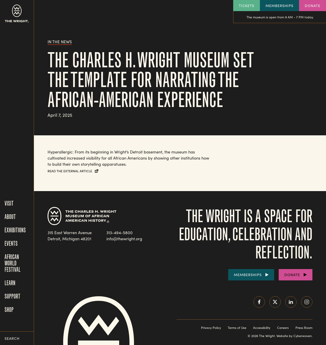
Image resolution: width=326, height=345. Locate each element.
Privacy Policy (211, 328)
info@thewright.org (124, 238)
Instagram (306, 302)
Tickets (246, 5)
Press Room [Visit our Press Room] (303, 328)
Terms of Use (237, 328)
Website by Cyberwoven (294, 336)
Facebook (259, 302)
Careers (283, 328)
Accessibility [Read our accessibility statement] (261, 328)
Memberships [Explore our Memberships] (279, 5)
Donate (312, 5)
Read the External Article (70, 171)
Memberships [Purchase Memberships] (248, 274)
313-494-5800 (119, 232)
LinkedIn (291, 302)
